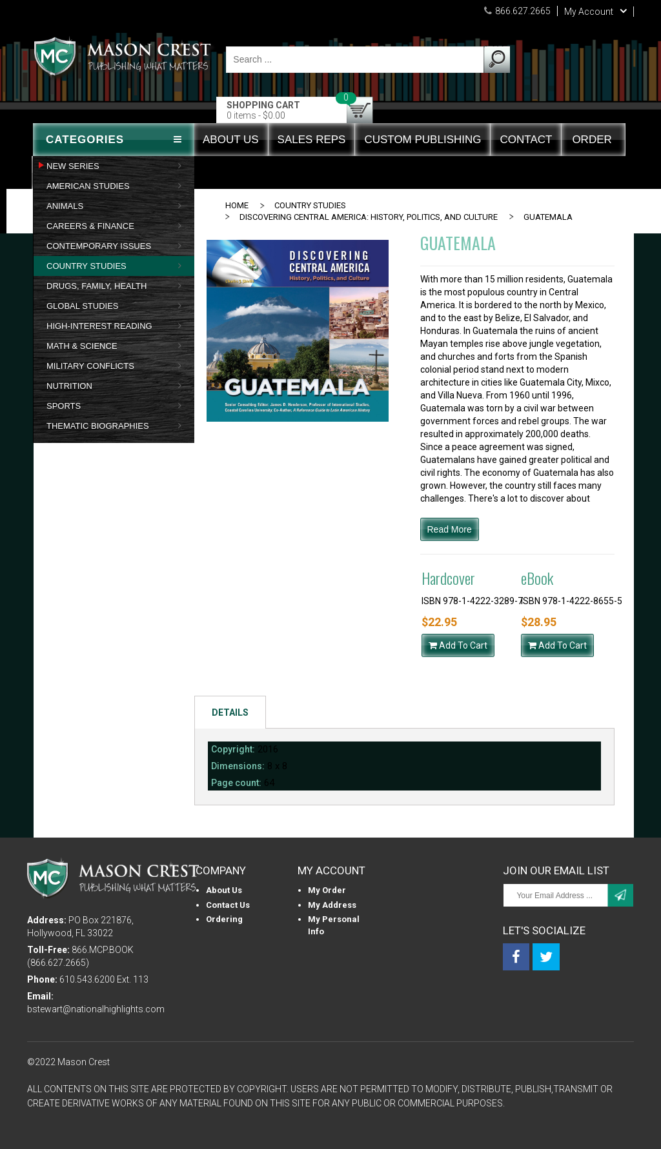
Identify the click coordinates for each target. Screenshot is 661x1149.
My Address (332, 905)
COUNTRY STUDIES (310, 205)
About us (224, 890)
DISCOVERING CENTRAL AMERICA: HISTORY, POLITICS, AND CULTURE (368, 217)
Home (237, 205)
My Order (327, 890)
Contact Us (228, 905)
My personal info (334, 925)
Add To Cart (458, 645)
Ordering (224, 919)
